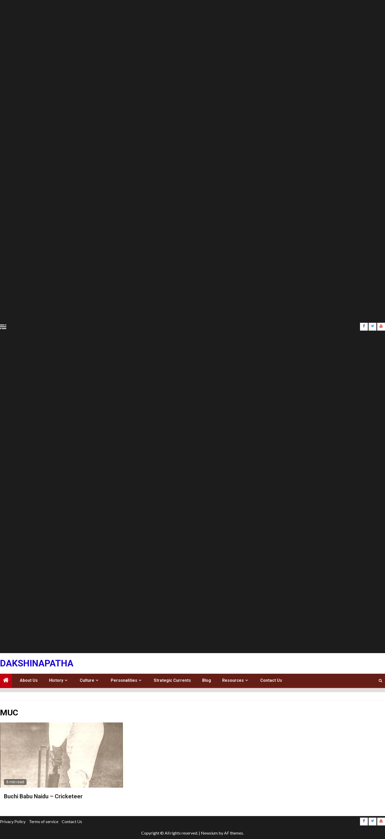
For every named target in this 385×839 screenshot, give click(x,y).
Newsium (209, 832)
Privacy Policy (13, 821)
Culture (87, 680)
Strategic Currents (172, 680)
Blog (206, 680)
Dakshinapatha (36, 663)
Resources (233, 680)
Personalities (124, 680)
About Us (29, 680)
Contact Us (271, 680)
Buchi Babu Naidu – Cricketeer (43, 796)
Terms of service (43, 821)
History (56, 680)
